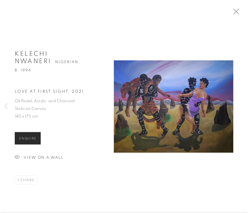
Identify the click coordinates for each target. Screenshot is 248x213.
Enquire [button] (27, 139)
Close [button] (234, 13)
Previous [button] (6, 106)
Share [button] (27, 181)
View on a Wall (39, 159)
